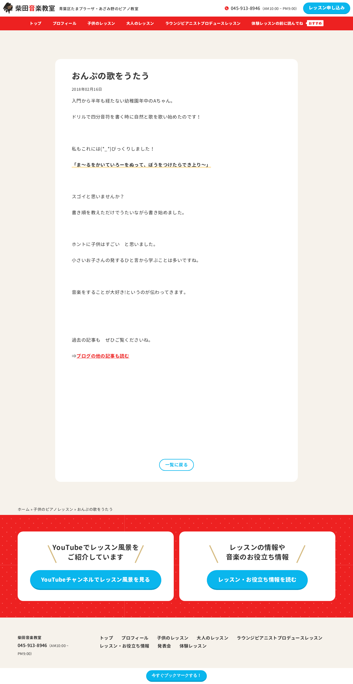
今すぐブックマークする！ (176, 675)
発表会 (164, 646)
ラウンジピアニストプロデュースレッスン (203, 23)
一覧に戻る (176, 465)
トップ (35, 23)
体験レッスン (193, 646)
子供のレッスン (101, 23)
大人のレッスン (140, 23)
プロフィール (64, 23)
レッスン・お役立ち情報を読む (257, 579)
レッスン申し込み (327, 8)
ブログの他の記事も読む (102, 356)
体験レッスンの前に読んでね (277, 23)
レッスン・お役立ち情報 (124, 646)
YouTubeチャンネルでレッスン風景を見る (95, 579)
